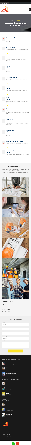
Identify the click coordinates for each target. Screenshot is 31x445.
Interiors (7, 384)
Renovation (8, 389)
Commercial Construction (11, 374)
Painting (7, 394)
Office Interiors (9, 405)
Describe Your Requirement (7, 342)
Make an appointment (15, 352)
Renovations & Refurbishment (12, 410)
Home (12, 20)
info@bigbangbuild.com (6, 314)
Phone (4, 328)
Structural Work (9, 415)
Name (4, 323)
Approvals (8, 364)
